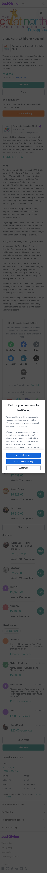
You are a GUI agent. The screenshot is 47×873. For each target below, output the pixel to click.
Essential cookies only (23, 461)
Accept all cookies (23, 455)
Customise (23, 468)
